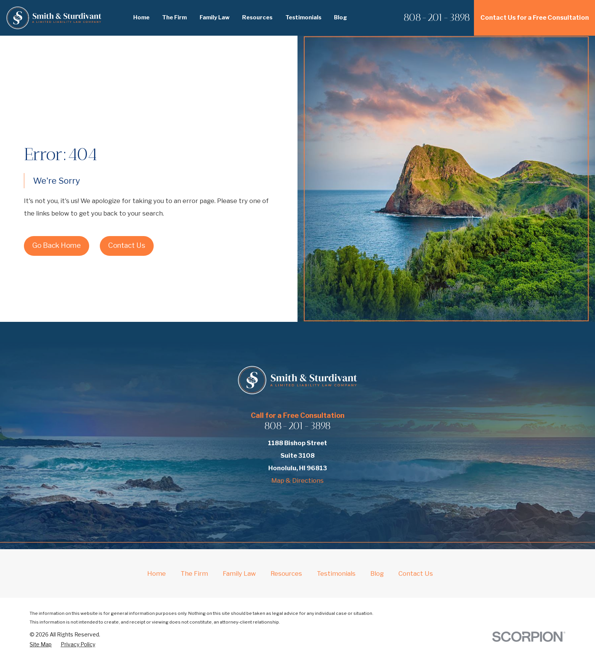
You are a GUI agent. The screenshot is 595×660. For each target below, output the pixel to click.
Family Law (239, 573)
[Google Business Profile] (326, 500)
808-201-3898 (436, 18)
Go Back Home (56, 245)
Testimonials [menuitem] (303, 17)
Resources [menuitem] (257, 17)
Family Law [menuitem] (215, 17)
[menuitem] (41, 644)
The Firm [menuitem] (174, 17)
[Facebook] (268, 500)
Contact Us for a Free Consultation (534, 17)
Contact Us (126, 245)
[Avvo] (307, 500)
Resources (286, 573)
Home (156, 573)
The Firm (194, 573)
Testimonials (336, 573)
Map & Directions (297, 480)
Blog (377, 573)
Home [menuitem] (141, 17)
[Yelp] (287, 500)
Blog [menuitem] (340, 17)
